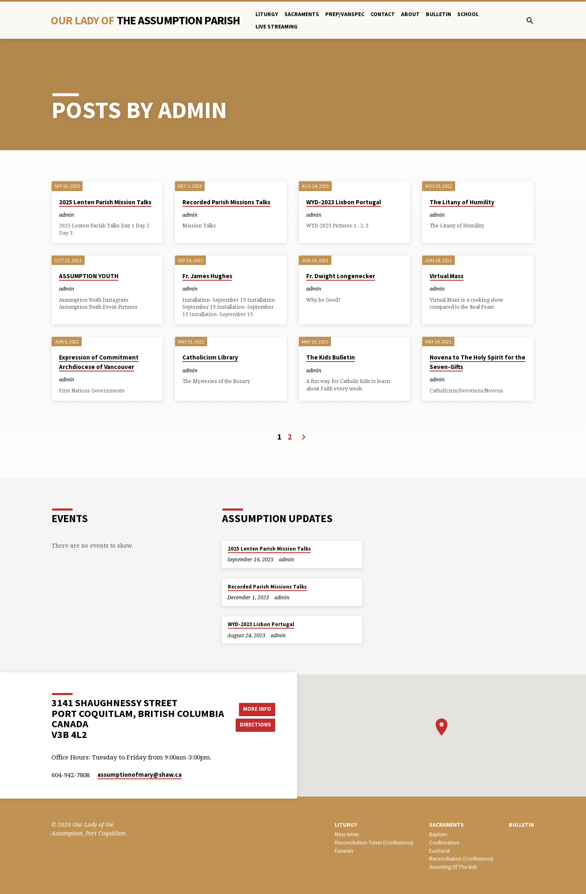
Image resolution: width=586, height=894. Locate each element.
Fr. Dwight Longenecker (340, 276)
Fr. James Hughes (207, 276)
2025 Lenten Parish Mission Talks (105, 202)
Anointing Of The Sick (453, 866)
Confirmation (444, 842)
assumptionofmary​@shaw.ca (139, 774)
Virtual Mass (446, 276)
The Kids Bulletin (330, 357)
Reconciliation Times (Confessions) (374, 842)
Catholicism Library (210, 357)
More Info (256, 708)
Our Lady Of (145, 20)
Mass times (347, 834)
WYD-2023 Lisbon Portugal (343, 202)
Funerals (344, 850)
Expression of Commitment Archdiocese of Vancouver (99, 362)
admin (66, 214)
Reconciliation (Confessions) (461, 858)
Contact (383, 14)
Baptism (438, 834)
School (468, 14)
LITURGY (346, 824)
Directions (257, 724)
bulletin (438, 14)
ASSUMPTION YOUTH (88, 276)
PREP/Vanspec (344, 14)
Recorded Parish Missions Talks (226, 202)
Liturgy (266, 14)
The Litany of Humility (462, 202)
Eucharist (439, 850)
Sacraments (301, 14)
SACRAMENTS (446, 824)
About (410, 14)
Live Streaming (276, 26)
